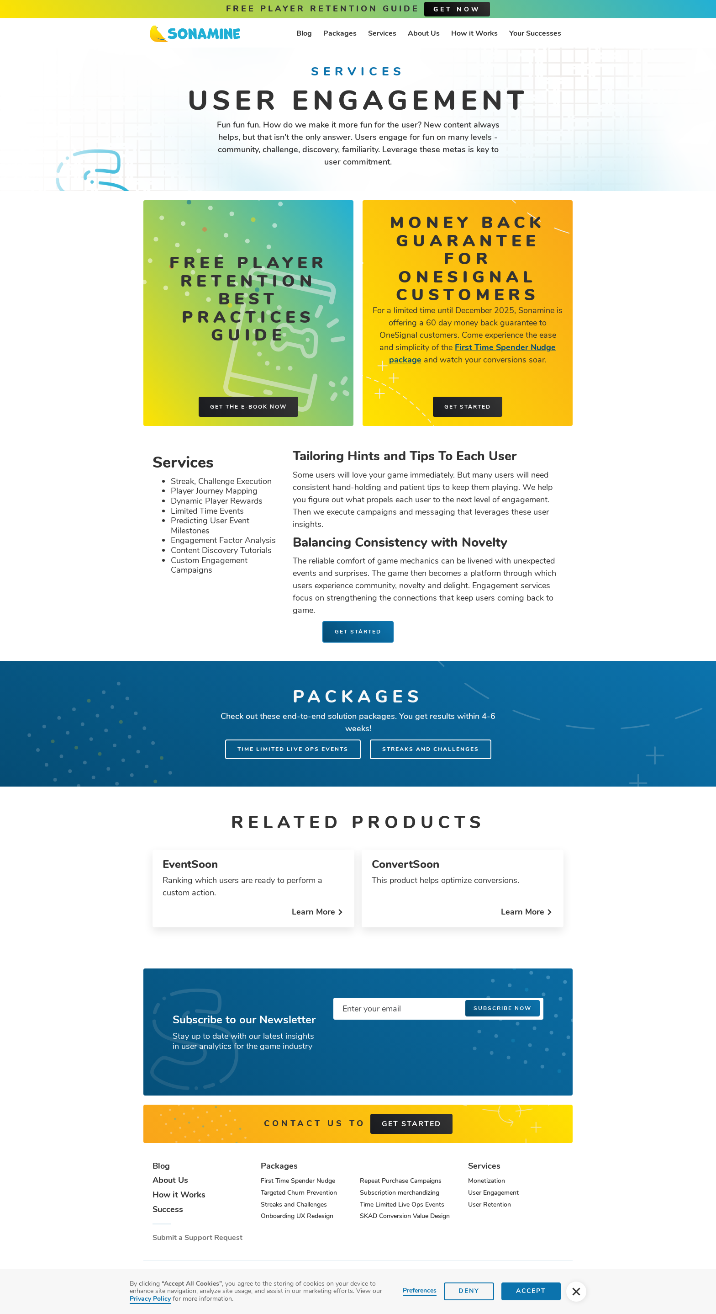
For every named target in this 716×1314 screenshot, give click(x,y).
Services (382, 33)
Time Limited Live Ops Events (292, 749)
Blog (304, 33)
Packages (340, 33)
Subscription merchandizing (399, 1192)
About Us (424, 33)
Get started (467, 406)
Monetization (486, 1180)
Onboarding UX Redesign (297, 1216)
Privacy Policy (150, 1298)
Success (168, 1210)
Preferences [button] (420, 1291)
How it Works (474, 33)
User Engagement (493, 1192)
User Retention (489, 1204)
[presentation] (402, 1045)
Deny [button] (468, 1291)
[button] (576, 1292)
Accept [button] (531, 1291)
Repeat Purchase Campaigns (401, 1180)
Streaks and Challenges (430, 749)
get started (411, 1124)
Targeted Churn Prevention (299, 1192)
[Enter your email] (438, 1009)
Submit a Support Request (197, 1238)
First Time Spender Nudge (298, 1180)
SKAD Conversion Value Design (405, 1216)
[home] (195, 34)
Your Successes (535, 33)
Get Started (358, 631)
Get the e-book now (248, 406)
